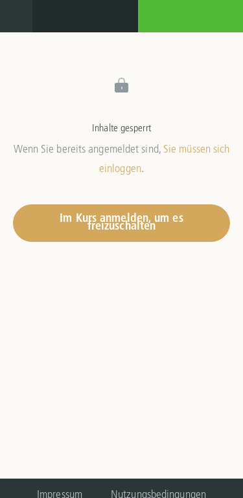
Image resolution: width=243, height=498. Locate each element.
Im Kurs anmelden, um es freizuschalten (121, 223)
